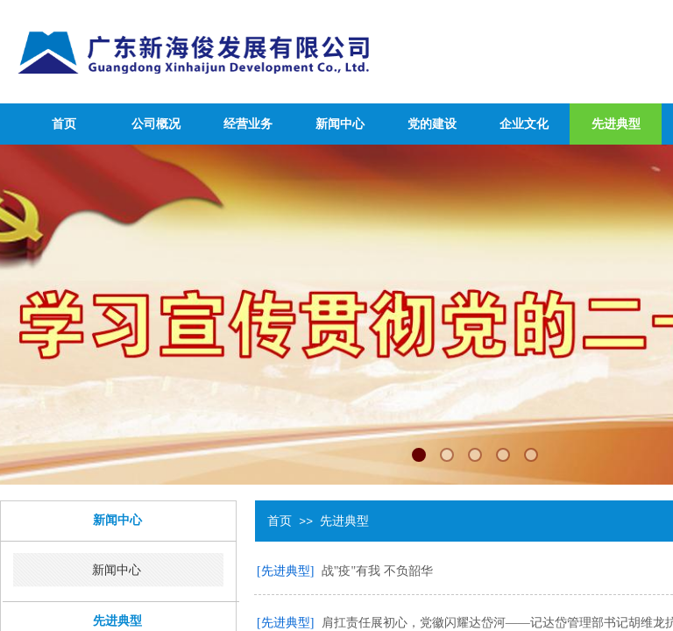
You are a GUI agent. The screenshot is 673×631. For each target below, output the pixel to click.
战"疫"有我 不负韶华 (377, 571)
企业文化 (524, 124)
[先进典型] (285, 571)
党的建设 (432, 124)
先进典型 (616, 124)
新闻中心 (340, 124)
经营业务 (248, 124)
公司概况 (156, 124)
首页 (64, 124)
